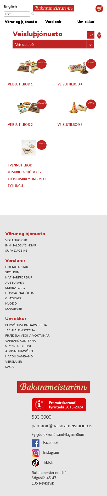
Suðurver (13, 309)
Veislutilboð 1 (20, 84)
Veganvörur (16, 240)
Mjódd (11, 303)
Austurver (14, 282)
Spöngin (12, 272)
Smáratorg (15, 288)
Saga (9, 367)
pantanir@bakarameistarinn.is (62, 425)
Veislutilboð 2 (20, 125)
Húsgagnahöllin (19, 293)
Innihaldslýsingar (20, 245)
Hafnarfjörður (18, 277)
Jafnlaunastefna (20, 330)
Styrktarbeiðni (18, 346)
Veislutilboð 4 (70, 84)
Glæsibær (13, 298)
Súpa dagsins (16, 250)
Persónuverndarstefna (26, 325)
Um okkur (85, 22)
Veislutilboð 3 (70, 125)
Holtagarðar (16, 267)
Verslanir (53, 22)
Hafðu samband (19, 356)
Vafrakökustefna (20, 341)
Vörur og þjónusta (21, 22)
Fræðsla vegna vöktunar (27, 335)
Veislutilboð (24, 44)
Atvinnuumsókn (19, 351)
